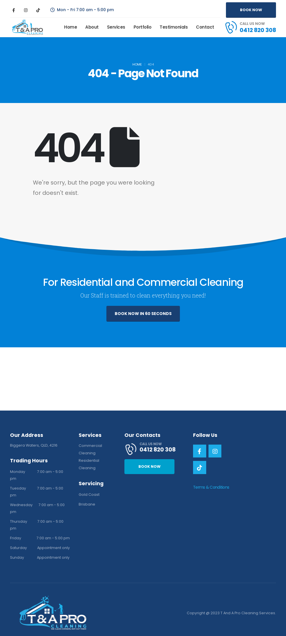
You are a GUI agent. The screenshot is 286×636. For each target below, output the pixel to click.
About (92, 27)
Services (116, 27)
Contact (205, 27)
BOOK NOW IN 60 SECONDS (143, 313)
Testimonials (174, 27)
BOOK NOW (251, 9)
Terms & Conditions (211, 487)
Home (70, 27)
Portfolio (143, 27)
